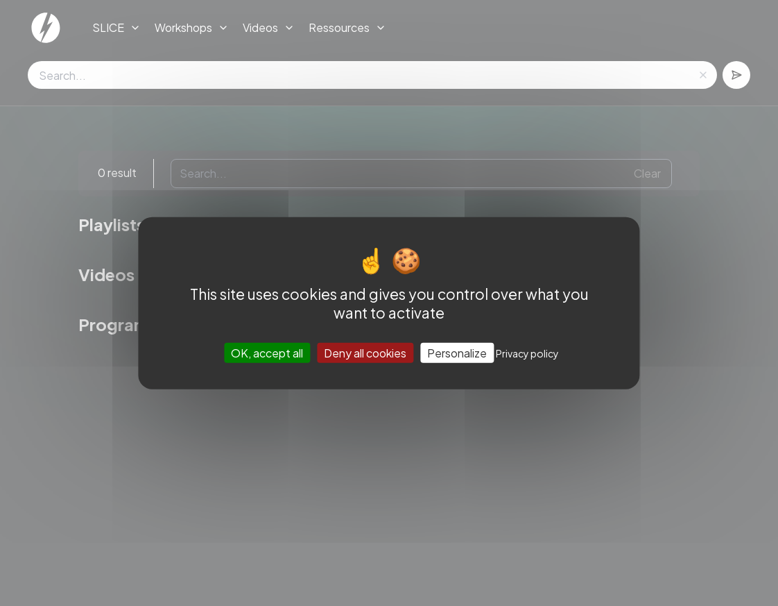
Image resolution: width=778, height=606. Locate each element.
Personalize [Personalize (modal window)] (457, 353)
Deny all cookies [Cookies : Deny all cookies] (365, 353)
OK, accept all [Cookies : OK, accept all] (267, 353)
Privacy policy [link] (527, 353)
